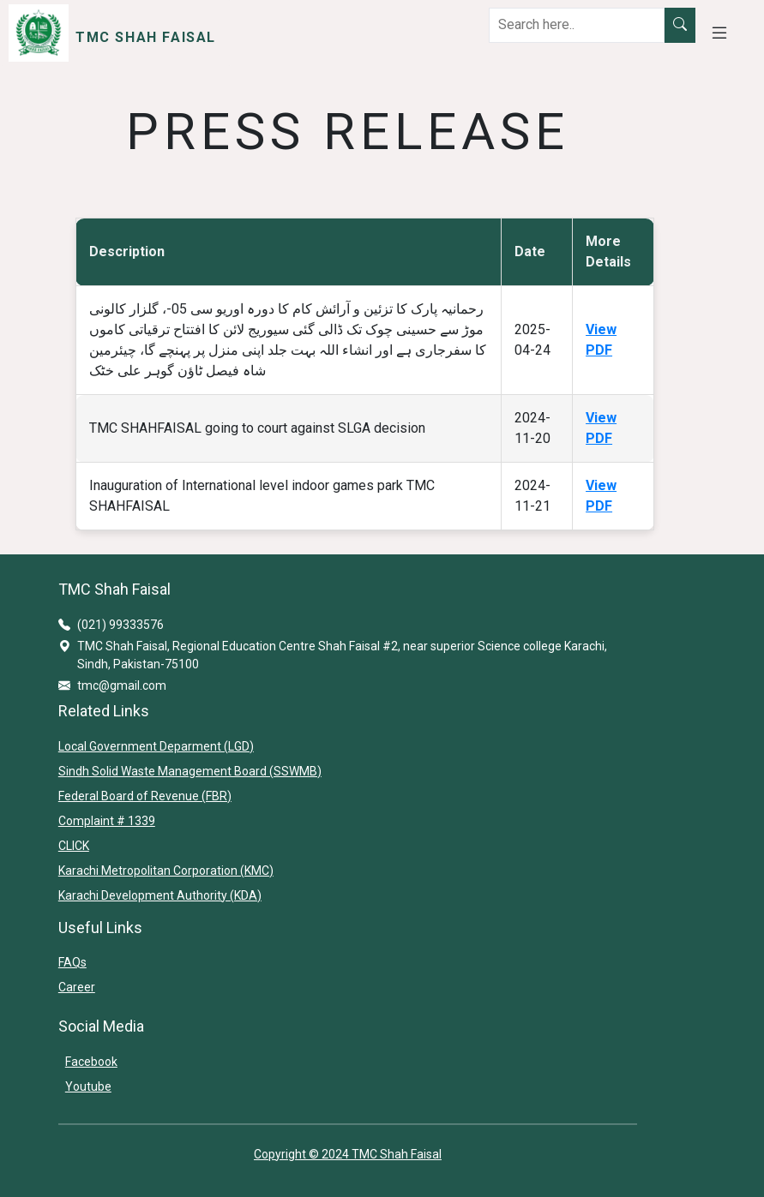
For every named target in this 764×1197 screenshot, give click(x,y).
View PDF (601, 339)
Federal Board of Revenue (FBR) (145, 796)
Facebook (91, 1061)
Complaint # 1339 (106, 821)
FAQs (72, 962)
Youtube (88, 1086)
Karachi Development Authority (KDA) (160, 895)
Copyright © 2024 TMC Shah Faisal (348, 1154)
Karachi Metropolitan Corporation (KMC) (166, 870)
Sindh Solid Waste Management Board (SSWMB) (190, 771)
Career (76, 987)
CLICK (73, 846)
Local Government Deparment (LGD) (156, 746)
